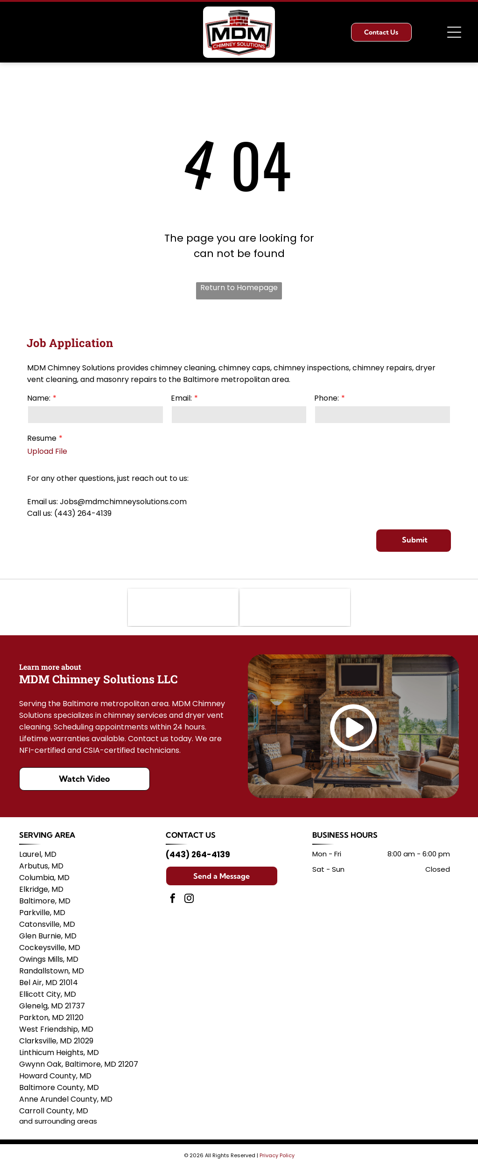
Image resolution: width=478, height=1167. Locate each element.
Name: (38, 398)
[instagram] (189, 899)
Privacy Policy (277, 1155)
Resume (41, 438)
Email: (181, 398)
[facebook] (173, 899)
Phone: (326, 398)
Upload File (47, 451)
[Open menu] (454, 32)
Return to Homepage (239, 287)
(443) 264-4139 (198, 854)
